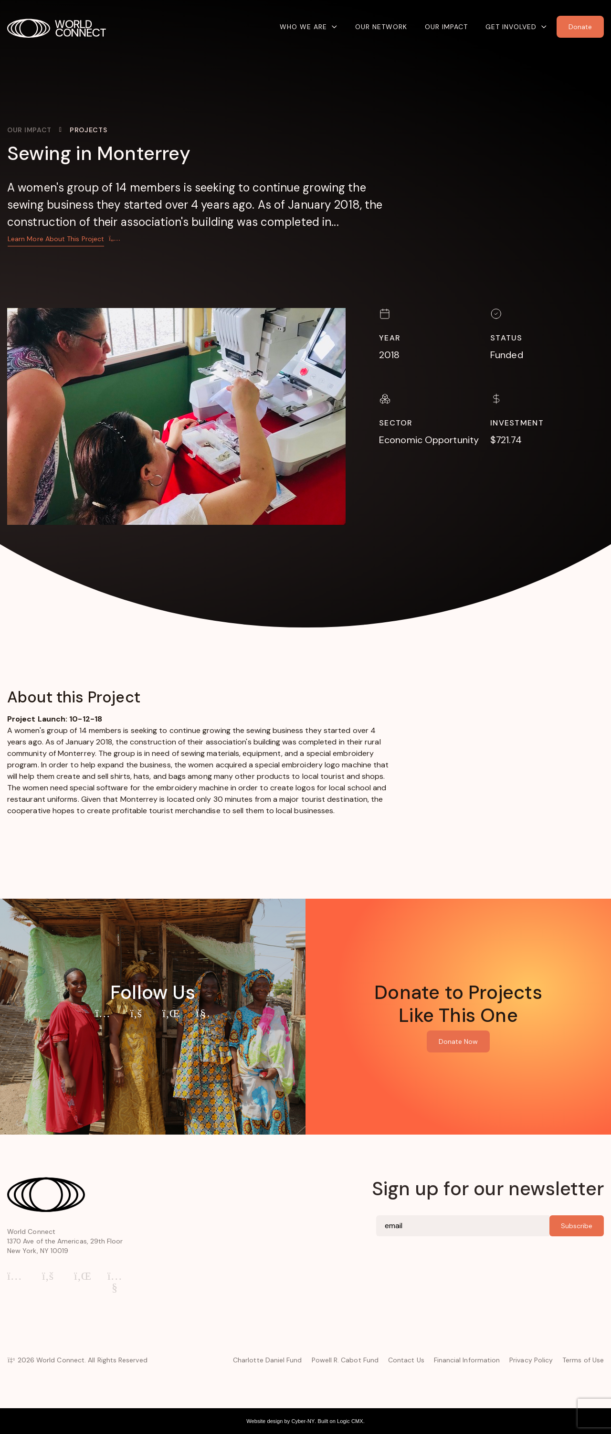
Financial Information (467, 1360)
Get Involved (511, 26)
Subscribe (576, 1226)
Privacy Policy (531, 1360)
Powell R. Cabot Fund (345, 1360)
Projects (88, 130)
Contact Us (406, 1360)
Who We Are (303, 26)
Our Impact (446, 26)
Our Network (381, 26)
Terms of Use (583, 1360)
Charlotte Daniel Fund (267, 1360)
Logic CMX (350, 1421)
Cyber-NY (303, 1421)
